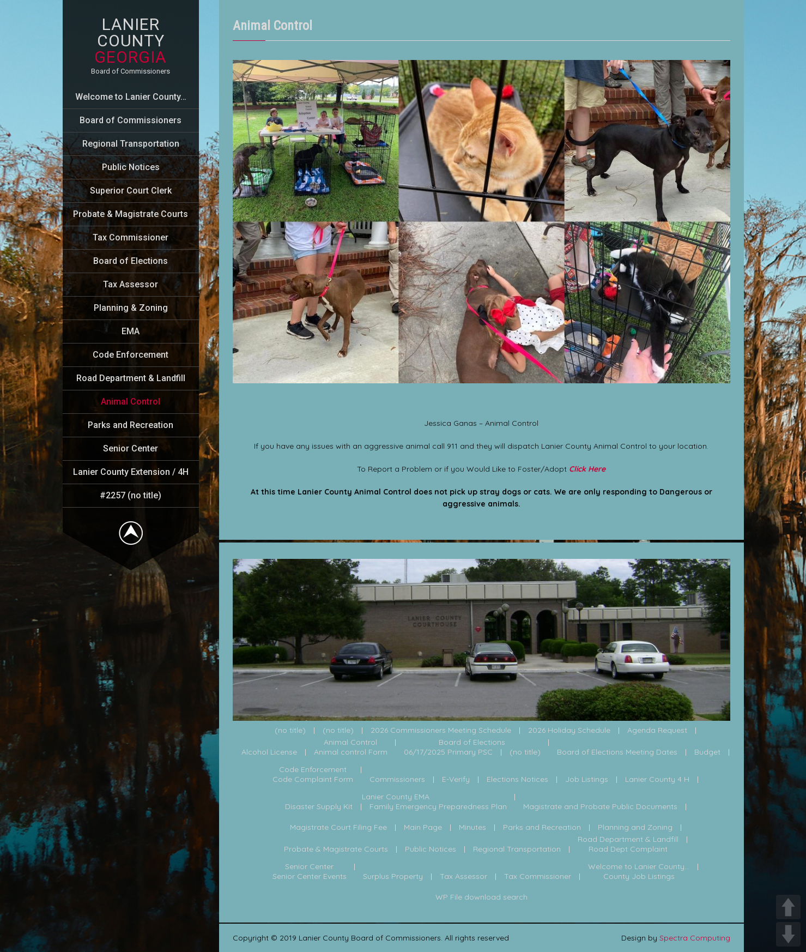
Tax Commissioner (130, 237)
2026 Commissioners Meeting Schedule (441, 730)
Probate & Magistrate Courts (130, 214)
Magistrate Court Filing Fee (338, 827)
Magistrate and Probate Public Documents (600, 807)
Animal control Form (350, 752)
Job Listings (586, 779)
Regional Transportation (130, 143)
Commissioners (397, 779)
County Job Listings (639, 876)
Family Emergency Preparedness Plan (438, 807)
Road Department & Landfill (130, 378)
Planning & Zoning (131, 308)
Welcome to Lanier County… (130, 97)
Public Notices (131, 167)
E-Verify (456, 779)
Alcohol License (269, 752)
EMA (131, 331)
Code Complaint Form (312, 779)
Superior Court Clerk (131, 190)
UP (788, 907)
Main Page (423, 827)
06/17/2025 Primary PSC (448, 752)
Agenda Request (657, 730)
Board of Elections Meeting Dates (617, 752)
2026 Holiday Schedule (569, 730)
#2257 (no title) (130, 495)
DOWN (788, 934)
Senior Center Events (309, 876)
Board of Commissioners (130, 120)
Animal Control (130, 401)
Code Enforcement (130, 355)
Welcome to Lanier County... (638, 867)
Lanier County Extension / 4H (131, 472)
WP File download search (481, 897)
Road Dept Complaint (628, 849)
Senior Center (130, 448)
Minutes (472, 827)
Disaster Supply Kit (319, 807)
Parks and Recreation (130, 425)
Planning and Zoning (635, 827)
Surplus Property (393, 876)
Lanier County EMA (395, 797)
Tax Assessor (130, 284)
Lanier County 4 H (657, 779)
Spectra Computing (694, 938)
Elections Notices (517, 779)
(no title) (290, 730)
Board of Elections (130, 261)
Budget (707, 752)
